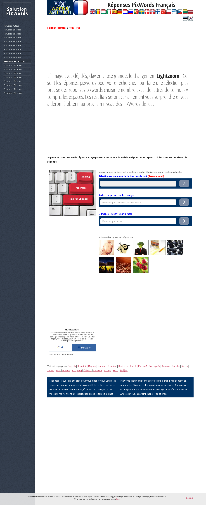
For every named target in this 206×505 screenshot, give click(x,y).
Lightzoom (168, 76)
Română (81, 366)
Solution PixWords (56, 28)
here (118, 499)
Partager (84, 347)
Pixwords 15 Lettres (13, 81)
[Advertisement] (120, 50)
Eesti (115, 370)
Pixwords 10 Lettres (14, 61)
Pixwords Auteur (11, 26)
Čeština (87, 370)
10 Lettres (74, 28)
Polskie (66, 370)
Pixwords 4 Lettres (12, 38)
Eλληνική (77, 370)
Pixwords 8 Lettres (12, 54)
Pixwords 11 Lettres (13, 65)
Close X (189, 498)
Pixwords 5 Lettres (12, 42)
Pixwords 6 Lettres (12, 46)
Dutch (133, 366)
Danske (176, 366)
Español (112, 366)
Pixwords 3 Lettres (12, 34)
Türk (58, 370)
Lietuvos (97, 370)
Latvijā (107, 370)
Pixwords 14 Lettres (13, 77)
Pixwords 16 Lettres (13, 85)
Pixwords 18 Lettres (13, 93)
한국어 (124, 370)
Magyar (92, 366)
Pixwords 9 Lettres (12, 57)
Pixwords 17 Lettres (13, 89)
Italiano (102, 366)
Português (154, 366)
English (72, 366)
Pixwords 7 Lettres (12, 49)
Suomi (50, 370)
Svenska (166, 366)
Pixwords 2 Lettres (12, 30)
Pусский (142, 366)
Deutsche (123, 366)
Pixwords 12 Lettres (13, 69)
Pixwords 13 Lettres (13, 73)
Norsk (184, 366)
